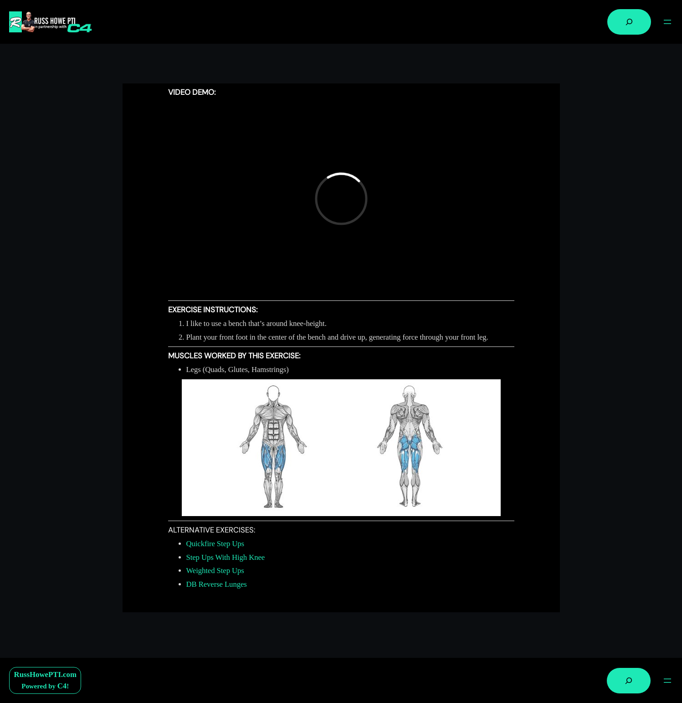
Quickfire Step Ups (215, 543)
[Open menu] (667, 21)
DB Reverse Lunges (216, 584)
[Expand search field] (629, 22)
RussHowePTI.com (45, 674)
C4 (62, 686)
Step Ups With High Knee (225, 557)
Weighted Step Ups (215, 570)
